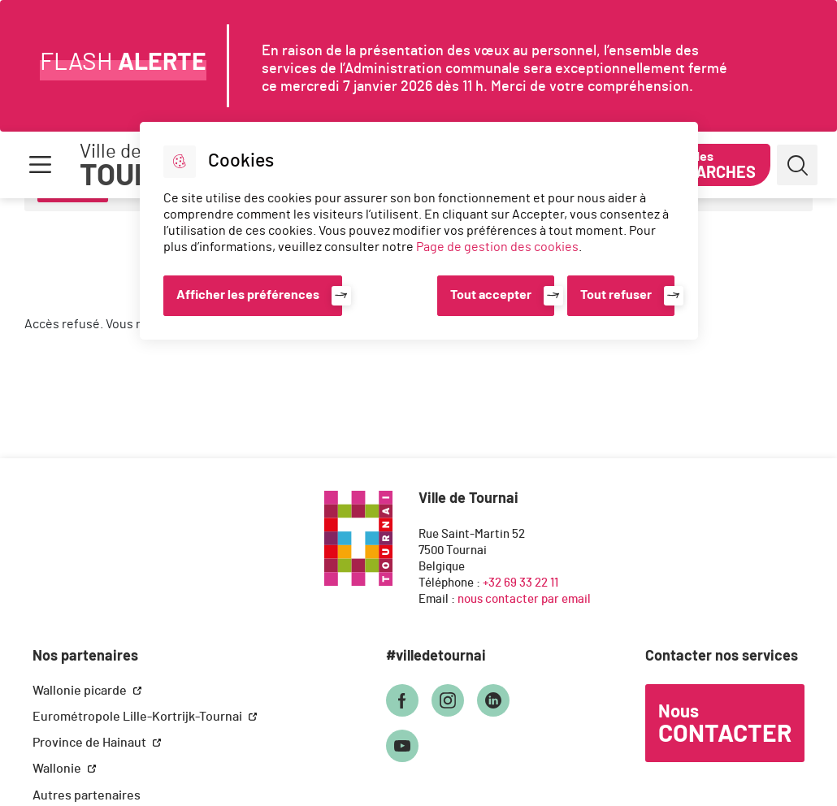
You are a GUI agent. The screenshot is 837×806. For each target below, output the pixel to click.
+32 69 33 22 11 (520, 583)
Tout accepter (490, 294)
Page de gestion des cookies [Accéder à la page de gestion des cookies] (497, 247)
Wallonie (58, 768)
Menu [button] (40, 165)
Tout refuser (616, 294)
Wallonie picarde (81, 690)
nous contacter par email (524, 599)
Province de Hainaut (91, 742)
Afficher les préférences (247, 294)
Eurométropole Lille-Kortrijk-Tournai (139, 716)
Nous (724, 725)
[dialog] (419, 231)
